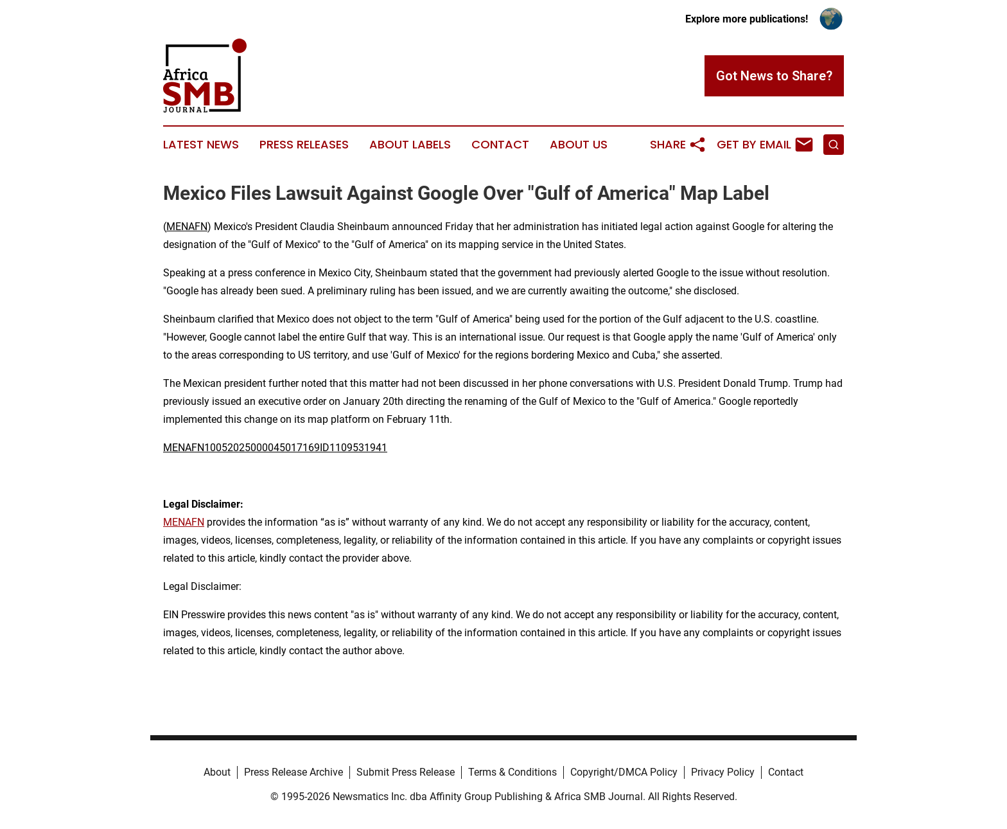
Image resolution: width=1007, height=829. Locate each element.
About (217, 772)
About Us (579, 145)
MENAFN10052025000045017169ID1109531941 (275, 447)
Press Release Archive (293, 772)
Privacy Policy (723, 772)
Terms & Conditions (512, 772)
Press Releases (304, 145)
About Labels (410, 145)
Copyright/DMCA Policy (624, 772)
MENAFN (186, 226)
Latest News (201, 145)
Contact (500, 145)
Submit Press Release (405, 772)
